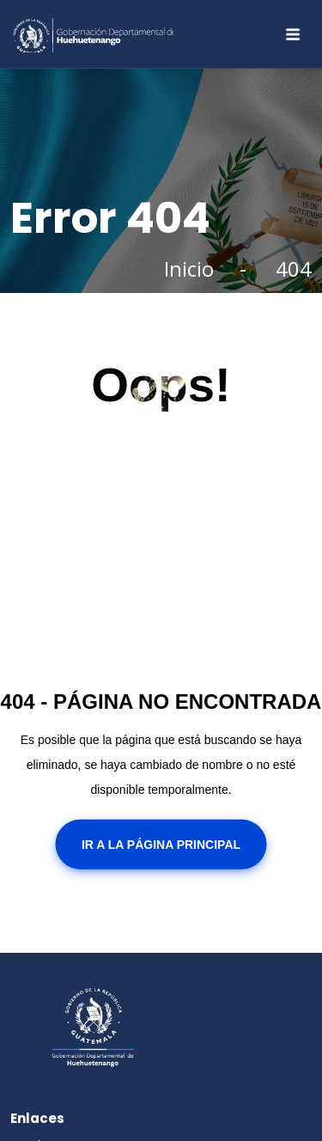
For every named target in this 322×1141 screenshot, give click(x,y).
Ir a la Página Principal (161, 844)
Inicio (189, 268)
